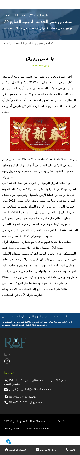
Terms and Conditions (37, 428)
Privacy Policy (11, 428)
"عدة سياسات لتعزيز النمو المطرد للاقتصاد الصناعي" (35, 316)
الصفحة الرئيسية (13, 43)
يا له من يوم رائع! (43, 43)
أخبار (28, 43)
